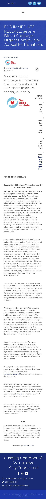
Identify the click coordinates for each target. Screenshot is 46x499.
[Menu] (23, 11)
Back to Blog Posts (11, 57)
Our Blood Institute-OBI (18, 68)
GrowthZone (28, 446)
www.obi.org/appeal (12, 374)
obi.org (19, 394)
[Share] (37, 69)
